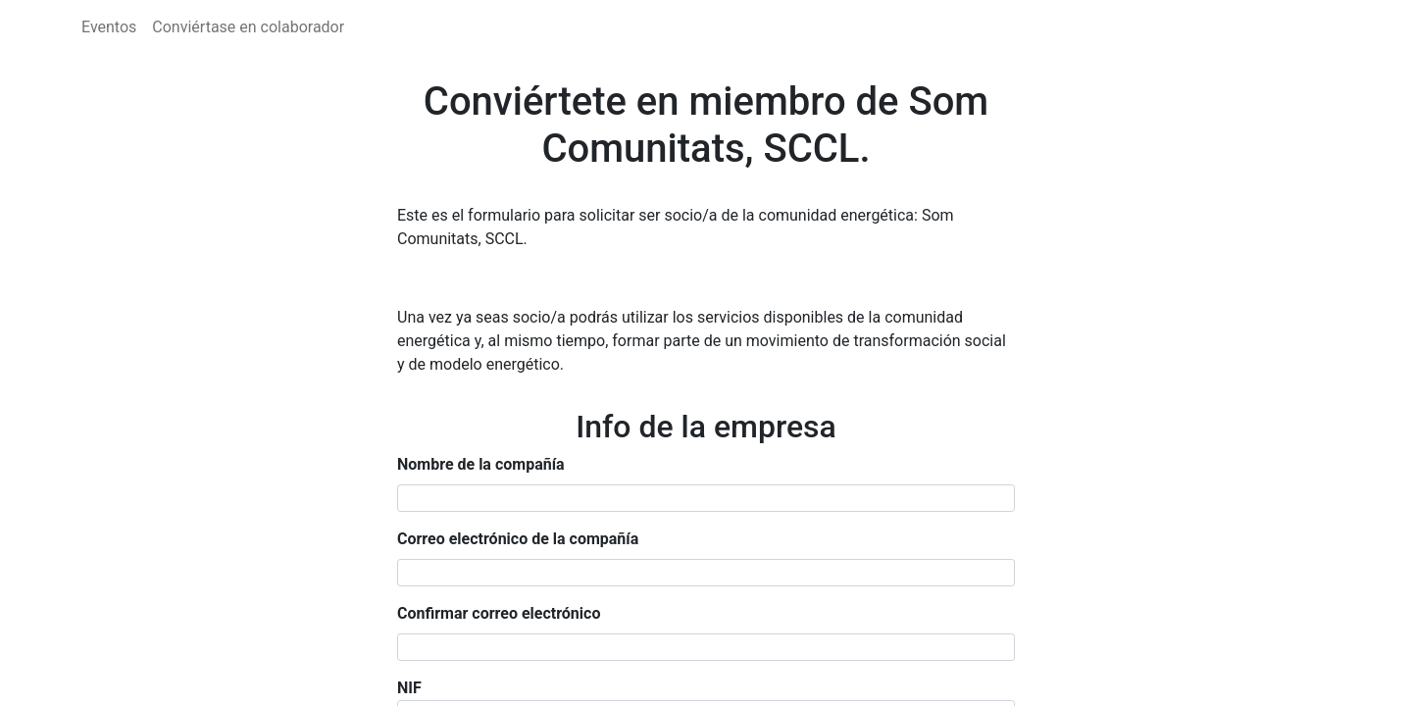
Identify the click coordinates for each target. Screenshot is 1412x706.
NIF (409, 688)
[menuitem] (109, 27)
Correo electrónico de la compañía (517, 539)
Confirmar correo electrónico (498, 613)
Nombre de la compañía (481, 464)
